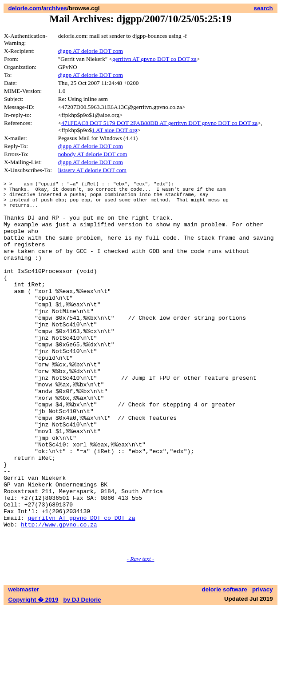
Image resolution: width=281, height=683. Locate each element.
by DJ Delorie (82, 674)
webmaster (23, 664)
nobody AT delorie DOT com (92, 154)
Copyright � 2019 (33, 674)
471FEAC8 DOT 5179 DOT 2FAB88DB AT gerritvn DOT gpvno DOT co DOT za (159, 123)
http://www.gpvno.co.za (59, 595)
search (263, 8)
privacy (262, 664)
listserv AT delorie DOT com (92, 170)
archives (55, 8)
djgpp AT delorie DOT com (90, 51)
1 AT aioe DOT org (114, 130)
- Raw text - (140, 633)
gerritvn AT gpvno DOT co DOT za (154, 59)
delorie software (224, 664)
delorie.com (24, 8)
